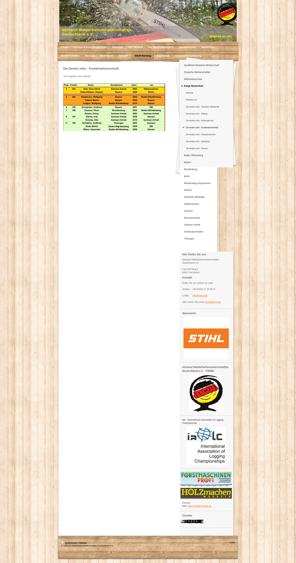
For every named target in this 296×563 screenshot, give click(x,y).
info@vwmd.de (199, 295)
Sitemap (82, 543)
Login (232, 542)
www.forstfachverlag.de (199, 506)
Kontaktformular (213, 302)
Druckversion (69, 543)
